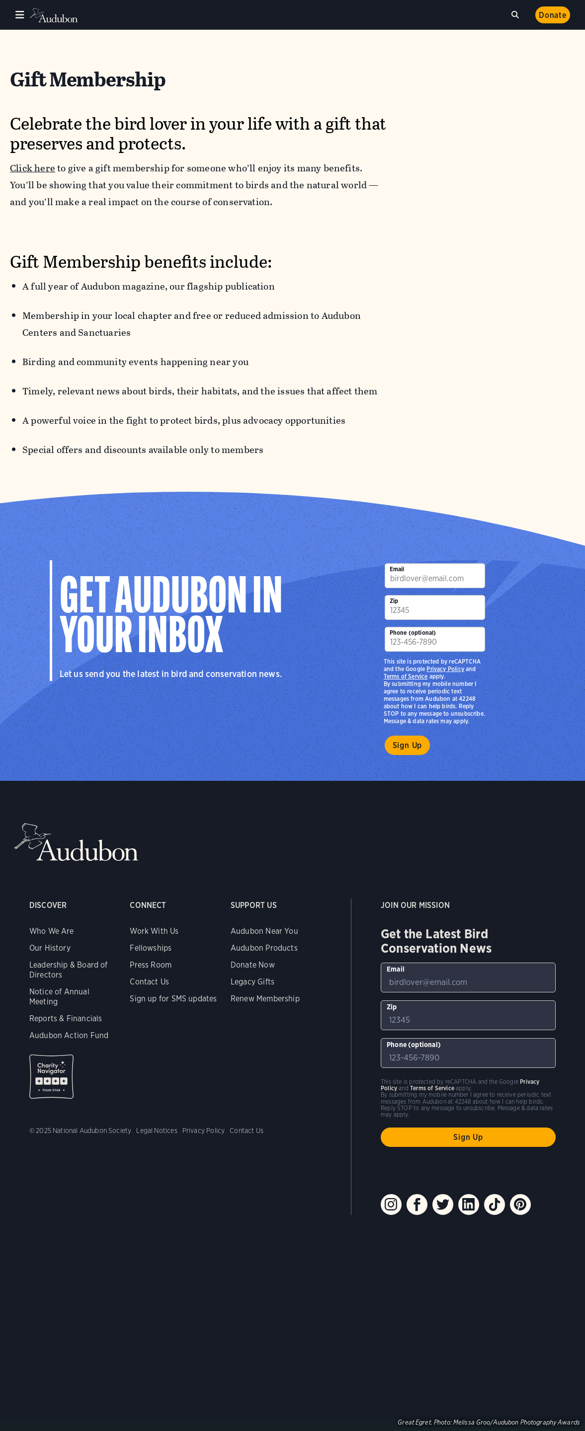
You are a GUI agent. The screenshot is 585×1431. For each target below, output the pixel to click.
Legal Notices (156, 1130)
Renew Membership (265, 998)
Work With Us (154, 931)
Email (397, 569)
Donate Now (253, 965)
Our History (50, 948)
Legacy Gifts (252, 981)
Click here (32, 168)
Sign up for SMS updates (173, 998)
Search (516, 13)
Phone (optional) (413, 632)
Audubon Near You (264, 931)
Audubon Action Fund (68, 1035)
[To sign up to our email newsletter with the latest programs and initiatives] (435, 575)
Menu (20, 15)
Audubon (55, 15)
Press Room (150, 965)
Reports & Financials (65, 1018)
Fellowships (150, 948)
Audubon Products (264, 948)
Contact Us (149, 981)
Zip (394, 600)
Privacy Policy (445, 669)
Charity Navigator (51, 1076)
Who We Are (51, 931)
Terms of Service (406, 676)
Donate (553, 15)
